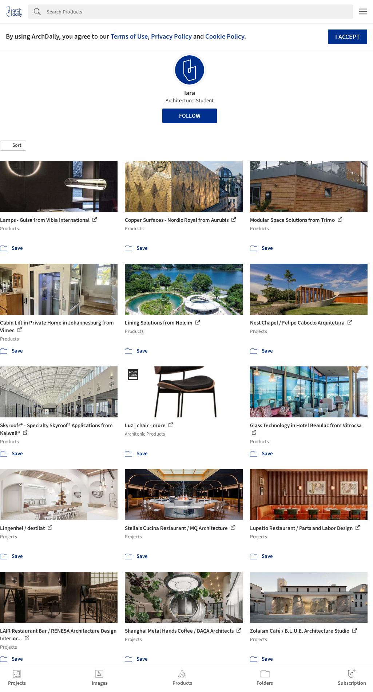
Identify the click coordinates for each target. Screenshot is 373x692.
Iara (189, 93)
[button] (13, 146)
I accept (347, 37)
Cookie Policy (224, 36)
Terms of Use (129, 36)
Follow (190, 116)
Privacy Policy (171, 36)
